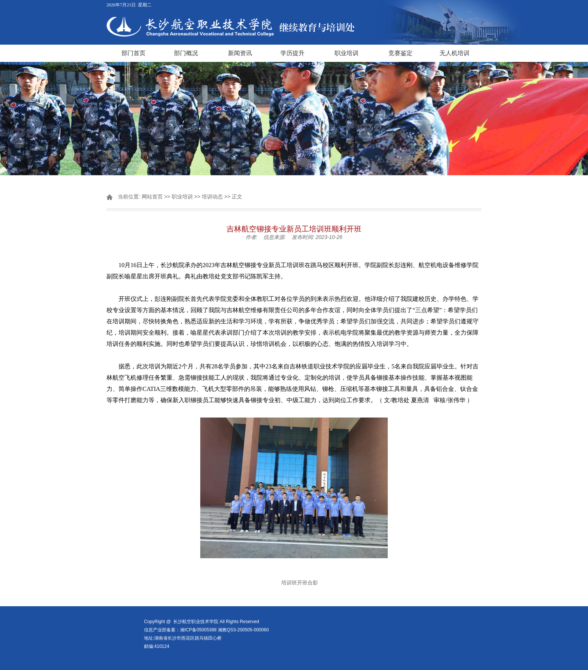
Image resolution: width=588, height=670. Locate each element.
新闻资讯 (240, 53)
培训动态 (212, 197)
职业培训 (346, 53)
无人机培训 (455, 53)
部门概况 (186, 53)
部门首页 (134, 53)
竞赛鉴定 (400, 53)
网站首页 (152, 197)
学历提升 (292, 53)
